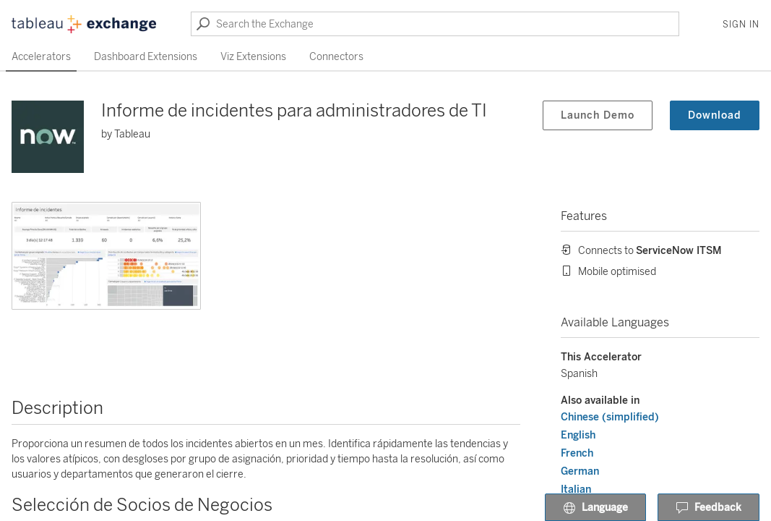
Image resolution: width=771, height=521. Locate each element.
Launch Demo (597, 115)
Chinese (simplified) (610, 417)
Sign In (741, 25)
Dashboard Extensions (145, 57)
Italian (576, 489)
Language (595, 507)
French (577, 453)
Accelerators (41, 57)
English (578, 435)
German (580, 471)
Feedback (708, 507)
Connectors (336, 57)
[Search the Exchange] (435, 24)
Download (714, 115)
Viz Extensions (253, 57)
